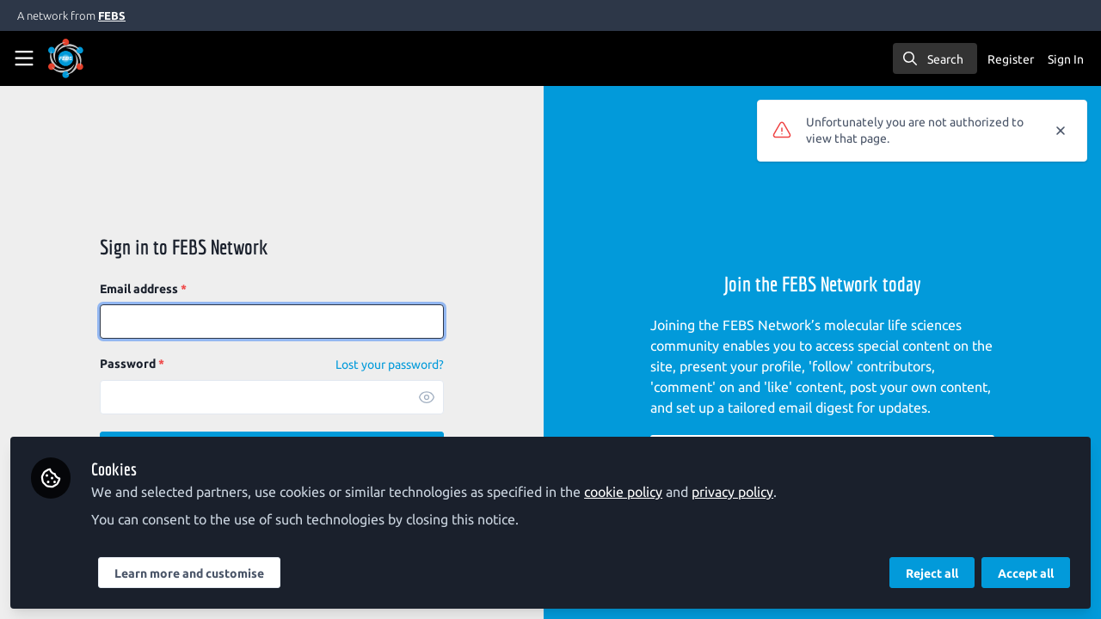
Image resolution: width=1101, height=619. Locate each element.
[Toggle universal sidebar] (24, 58)
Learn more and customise (189, 573)
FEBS (112, 15)
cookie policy (623, 491)
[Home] (89, 58)
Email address (143, 289)
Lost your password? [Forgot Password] (389, 365)
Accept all (1026, 573)
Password (132, 364)
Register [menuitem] (1010, 59)
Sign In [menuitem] (1066, 59)
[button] (426, 397)
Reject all (932, 573)
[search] (935, 58)
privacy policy (732, 491)
